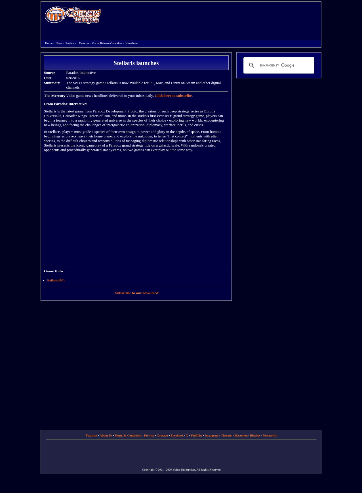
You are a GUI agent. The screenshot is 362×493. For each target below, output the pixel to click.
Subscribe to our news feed (136, 293)
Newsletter (131, 43)
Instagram (212, 435)
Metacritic (270, 435)
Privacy (149, 435)
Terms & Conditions (128, 435)
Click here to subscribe (173, 95)
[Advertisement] (214, 16)
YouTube (197, 435)
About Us (106, 435)
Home (73, 15)
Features (84, 43)
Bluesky (255, 435)
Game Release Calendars (107, 43)
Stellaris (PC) (55, 280)
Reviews (71, 43)
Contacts (163, 435)
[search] (278, 65)
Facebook (177, 435)
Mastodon (241, 435)
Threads (226, 435)
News (59, 43)
